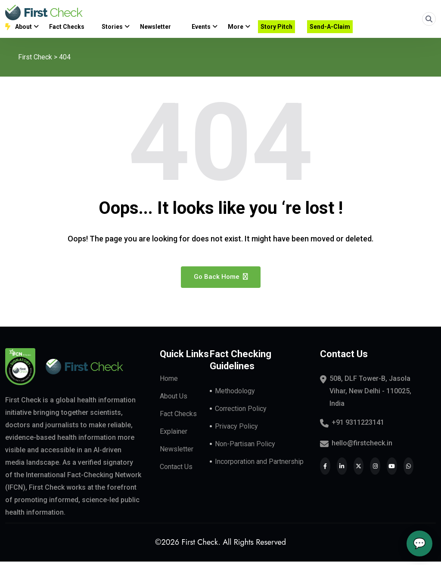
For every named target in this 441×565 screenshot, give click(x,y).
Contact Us (176, 470)
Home (169, 382)
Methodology (235, 394)
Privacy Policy (236, 430)
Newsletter (176, 452)
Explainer (173, 435)
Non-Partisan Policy (245, 447)
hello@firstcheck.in (362, 446)
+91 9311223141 (358, 426)
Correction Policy (241, 412)
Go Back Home (221, 280)
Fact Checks (178, 417)
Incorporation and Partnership (259, 465)
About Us (173, 399)
